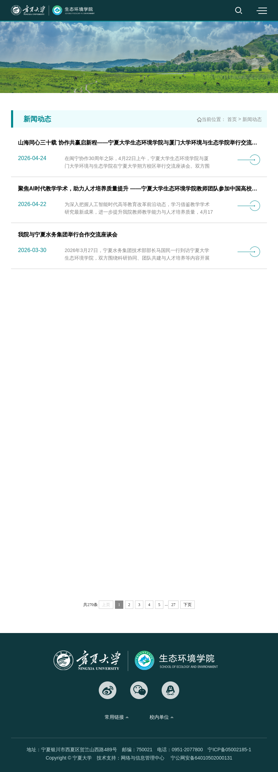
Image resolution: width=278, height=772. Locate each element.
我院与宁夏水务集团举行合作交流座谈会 (67, 235)
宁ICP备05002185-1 (229, 749)
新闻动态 (252, 120)
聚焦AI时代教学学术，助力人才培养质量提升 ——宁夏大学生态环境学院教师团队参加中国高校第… (139, 189)
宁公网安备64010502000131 (201, 758)
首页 (232, 120)
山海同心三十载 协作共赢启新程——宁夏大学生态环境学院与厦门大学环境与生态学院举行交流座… (139, 143)
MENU (261, 10)
